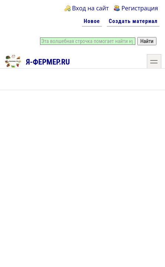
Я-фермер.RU (37, 60)
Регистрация (139, 8)
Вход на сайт (90, 8)
